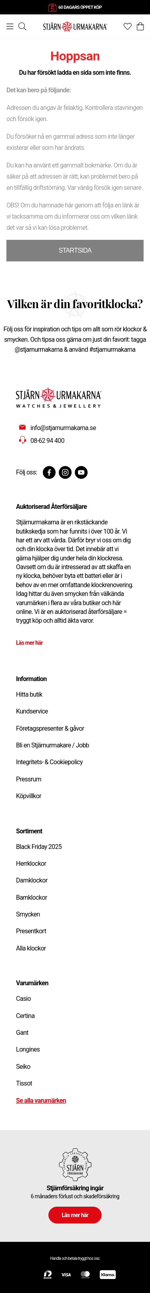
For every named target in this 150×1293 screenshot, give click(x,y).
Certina (25, 1016)
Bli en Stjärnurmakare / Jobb (52, 745)
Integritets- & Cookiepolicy (49, 762)
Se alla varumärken (41, 1100)
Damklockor (31, 880)
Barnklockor (31, 897)
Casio (23, 998)
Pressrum (28, 779)
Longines (28, 1049)
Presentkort (31, 931)
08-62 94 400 (47, 440)
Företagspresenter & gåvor (50, 728)
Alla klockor (31, 948)
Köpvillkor (28, 796)
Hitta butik (29, 694)
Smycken (28, 914)
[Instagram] (65, 472)
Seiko (23, 1066)
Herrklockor (31, 863)
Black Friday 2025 (39, 847)
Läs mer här (29, 643)
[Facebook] (49, 472)
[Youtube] (81, 472)
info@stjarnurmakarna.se (63, 428)
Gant (22, 1032)
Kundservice (32, 711)
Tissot (24, 1083)
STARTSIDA (74, 250)
